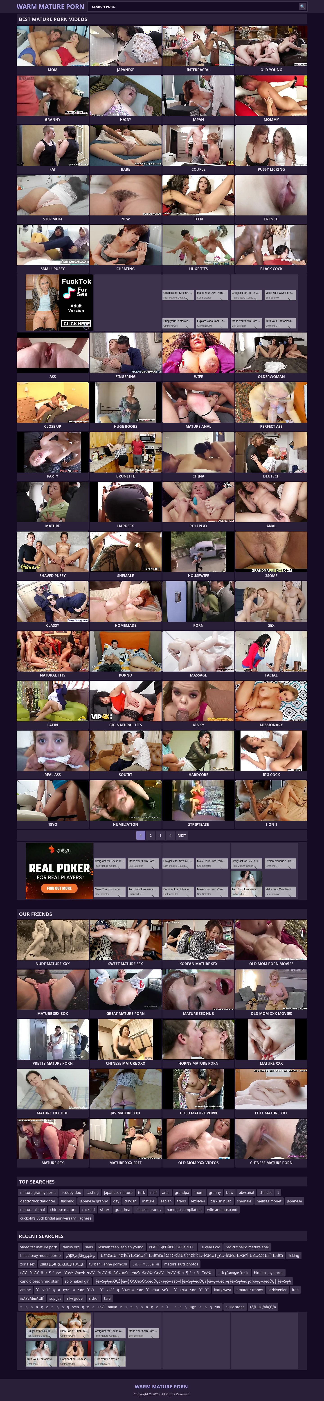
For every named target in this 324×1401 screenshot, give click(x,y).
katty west (222, 1289)
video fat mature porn (38, 1247)
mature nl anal (32, 1209)
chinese (265, 1192)
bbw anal (246, 1192)
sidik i (94, 1298)
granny (215, 1192)
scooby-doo (71, 1192)
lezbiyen (198, 1201)
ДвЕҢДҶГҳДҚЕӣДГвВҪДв (62, 1264)
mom (198, 1192)
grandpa (182, 1192)
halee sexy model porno (40, 1255)
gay (116, 1201)
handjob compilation (184, 1209)
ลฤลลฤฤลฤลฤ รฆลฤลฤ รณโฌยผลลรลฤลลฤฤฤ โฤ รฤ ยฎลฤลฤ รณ (120, 1306)
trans (181, 1201)
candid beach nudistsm (39, 1281)
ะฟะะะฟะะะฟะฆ (146, 1264)
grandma (122, 1209)
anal (165, 1192)
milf (153, 1192)
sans (89, 1247)
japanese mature (118, 1192)
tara (107, 1298)
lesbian (166, 1201)
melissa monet (269, 1201)
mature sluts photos (181, 1264)
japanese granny (94, 1201)
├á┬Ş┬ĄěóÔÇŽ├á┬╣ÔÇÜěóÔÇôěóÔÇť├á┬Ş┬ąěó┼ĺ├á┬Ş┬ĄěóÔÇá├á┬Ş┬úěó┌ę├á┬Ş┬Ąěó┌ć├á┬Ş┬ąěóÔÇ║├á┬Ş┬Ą (193, 1281)
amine (25, 1289)
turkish (131, 1201)
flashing (67, 1201)
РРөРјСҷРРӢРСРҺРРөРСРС (172, 1247)
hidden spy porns (268, 1272)
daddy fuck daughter (37, 1201)
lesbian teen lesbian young (121, 1247)
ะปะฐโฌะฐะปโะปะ (233, 1272)
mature (148, 1201)
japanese (294, 1201)
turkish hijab (221, 1201)
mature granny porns (38, 1192)
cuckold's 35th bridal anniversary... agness (55, 1218)
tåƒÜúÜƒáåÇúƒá (263, 1306)
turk (141, 1192)
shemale (244, 1201)
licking (293, 1255)
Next (182, 835)
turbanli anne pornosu (108, 1264)
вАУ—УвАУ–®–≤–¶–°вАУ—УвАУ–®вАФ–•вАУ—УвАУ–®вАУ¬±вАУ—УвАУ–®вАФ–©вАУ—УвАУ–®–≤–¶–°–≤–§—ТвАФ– (116, 1272)
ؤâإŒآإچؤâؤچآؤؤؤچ (80, 1255)
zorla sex (27, 1264)
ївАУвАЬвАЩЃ (32, 1298)
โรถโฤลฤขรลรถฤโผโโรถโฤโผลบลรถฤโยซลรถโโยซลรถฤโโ (122, 1289)
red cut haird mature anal (247, 1247)
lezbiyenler (277, 1289)
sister (104, 1209)
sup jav (55, 1298)
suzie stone (235, 1306)
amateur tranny (249, 1289)
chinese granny (149, 1209)
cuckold (88, 1209)
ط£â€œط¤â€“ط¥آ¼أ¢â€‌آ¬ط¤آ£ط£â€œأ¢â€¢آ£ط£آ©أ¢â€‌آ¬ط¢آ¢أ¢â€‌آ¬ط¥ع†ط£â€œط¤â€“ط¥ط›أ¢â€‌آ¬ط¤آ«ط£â (191, 1255)
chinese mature (63, 1209)
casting (93, 1192)
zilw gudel (75, 1298)
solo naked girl (77, 1281)
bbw (229, 1192)
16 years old (210, 1247)
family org (71, 1247)
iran (295, 1289)
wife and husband (222, 1209)
